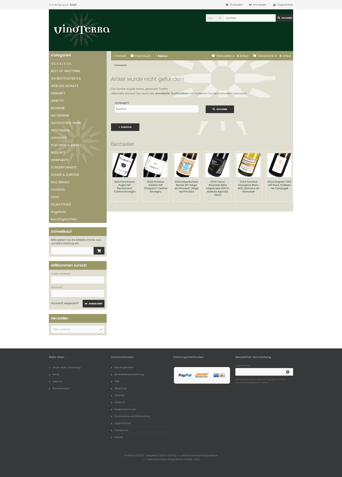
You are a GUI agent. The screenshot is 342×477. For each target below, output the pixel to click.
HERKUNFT (58, 93)
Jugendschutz (121, 423)
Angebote (58, 212)
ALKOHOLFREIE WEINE (66, 123)
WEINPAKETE (60, 160)
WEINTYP (57, 100)
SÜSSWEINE (59, 138)
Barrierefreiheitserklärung (127, 374)
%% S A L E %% (61, 63)
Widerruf (118, 402)
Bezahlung (119, 388)
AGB (115, 381)
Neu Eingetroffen (64, 219)
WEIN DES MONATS (64, 86)
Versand (117, 395)
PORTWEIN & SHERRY (66, 145)
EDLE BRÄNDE (60, 182)
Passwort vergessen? (64, 303)
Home (54, 374)
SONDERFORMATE (64, 167)
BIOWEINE (58, 108)
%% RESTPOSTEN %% (66, 78)
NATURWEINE (60, 115)
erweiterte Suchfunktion (172, 93)
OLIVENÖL (58, 189)
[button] (214, 18)
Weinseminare (59, 388)
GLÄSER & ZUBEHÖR (65, 175)
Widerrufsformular (123, 409)
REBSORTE (58, 152)
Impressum (141, 56)
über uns (56, 381)
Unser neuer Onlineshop (64, 367)
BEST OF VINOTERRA (65, 71)
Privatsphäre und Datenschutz (130, 416)
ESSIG (55, 197)
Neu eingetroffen (122, 367)
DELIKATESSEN (61, 204)
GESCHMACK (60, 130)
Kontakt (119, 56)
